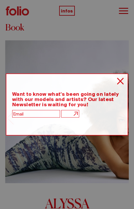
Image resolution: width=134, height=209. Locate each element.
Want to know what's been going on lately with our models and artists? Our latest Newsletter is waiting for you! (65, 99)
